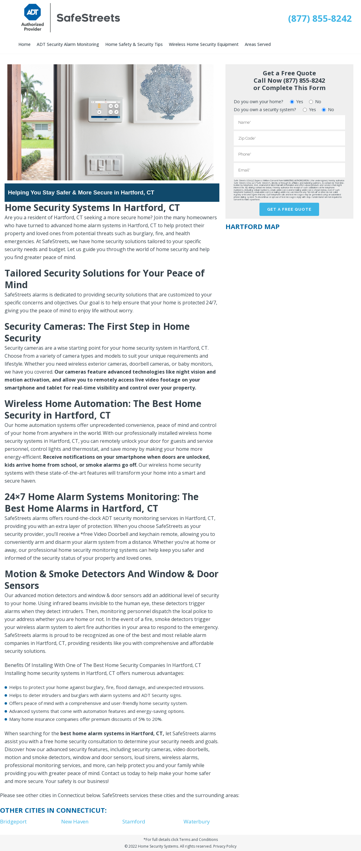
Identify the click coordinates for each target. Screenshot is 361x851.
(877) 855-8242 (320, 18)
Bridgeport (13, 821)
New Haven (74, 821)
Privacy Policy (224, 846)
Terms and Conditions (198, 839)
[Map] (288, 277)
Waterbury (197, 821)
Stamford (133, 821)
